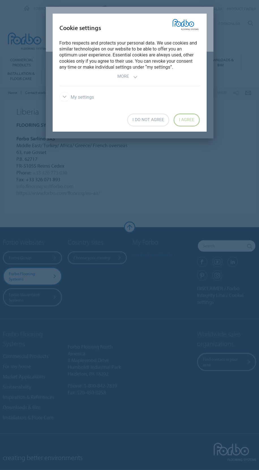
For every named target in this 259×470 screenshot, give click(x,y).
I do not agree (148, 119)
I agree (186, 119)
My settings (76, 97)
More (127, 77)
